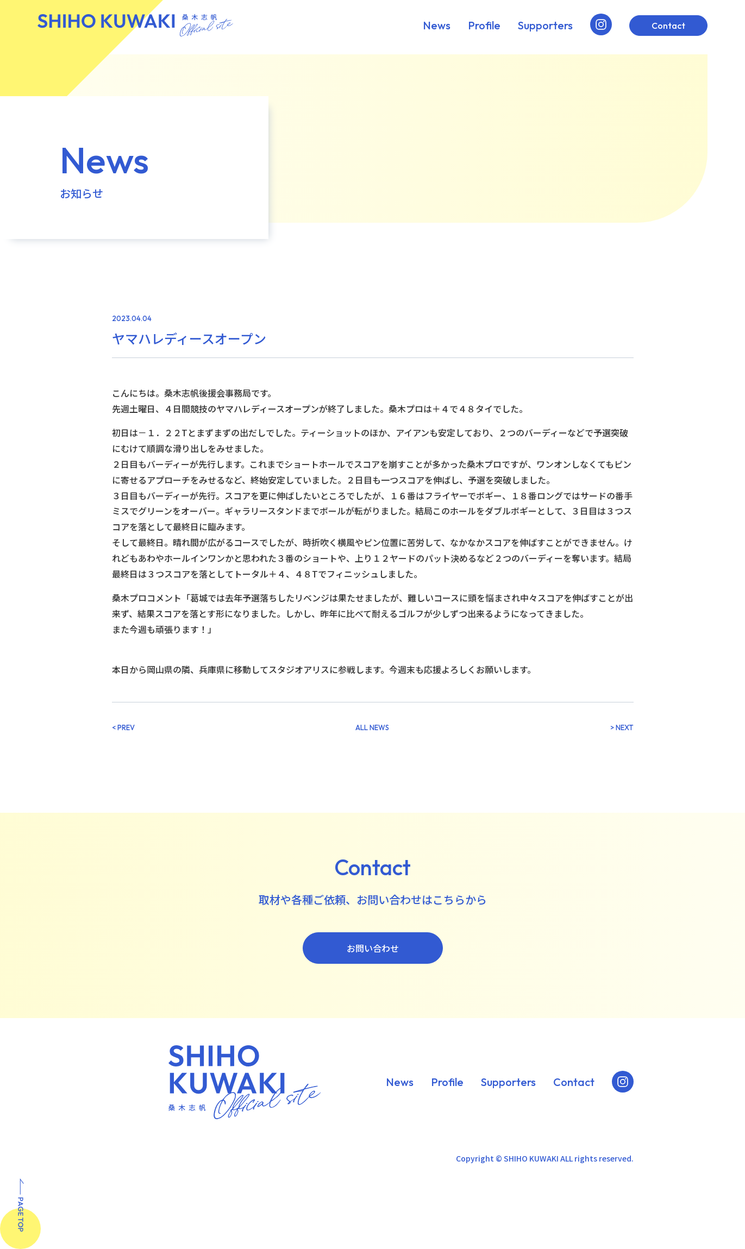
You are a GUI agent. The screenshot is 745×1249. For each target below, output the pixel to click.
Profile (484, 25)
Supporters (545, 25)
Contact (668, 25)
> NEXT (622, 727)
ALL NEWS (372, 727)
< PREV (123, 727)
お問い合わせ (373, 948)
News (436, 25)
